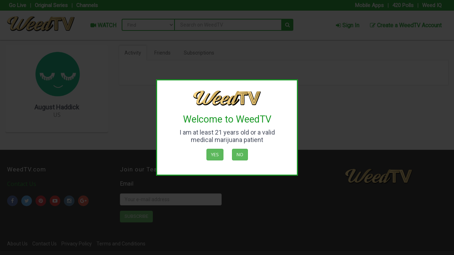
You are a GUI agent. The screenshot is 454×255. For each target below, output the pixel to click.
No (240, 154)
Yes (215, 154)
